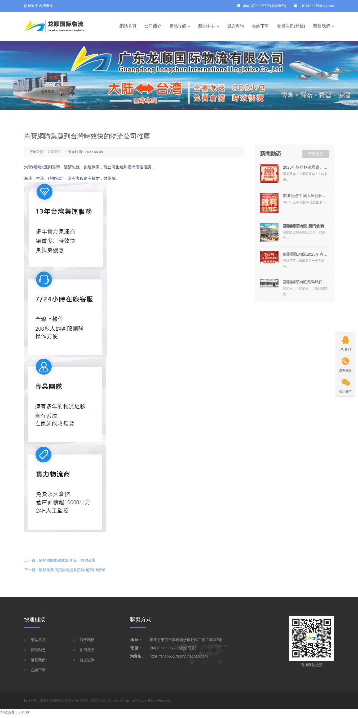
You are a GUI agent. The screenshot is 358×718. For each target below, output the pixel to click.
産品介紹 (177, 26)
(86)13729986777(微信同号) (173, 648)
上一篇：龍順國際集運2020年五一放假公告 (59, 560)
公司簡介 (152, 26)
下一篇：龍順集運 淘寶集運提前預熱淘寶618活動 (64, 570)
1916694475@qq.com (317, 6)
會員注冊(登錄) (291, 26)
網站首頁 (128, 26)
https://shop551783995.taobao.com (179, 656)
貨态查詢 (235, 26)
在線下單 (260, 26)
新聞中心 (206, 26)
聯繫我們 (321, 26)
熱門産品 (87, 650)
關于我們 (87, 640)
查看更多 (315, 154)
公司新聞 (54, 152)
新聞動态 (38, 650)
